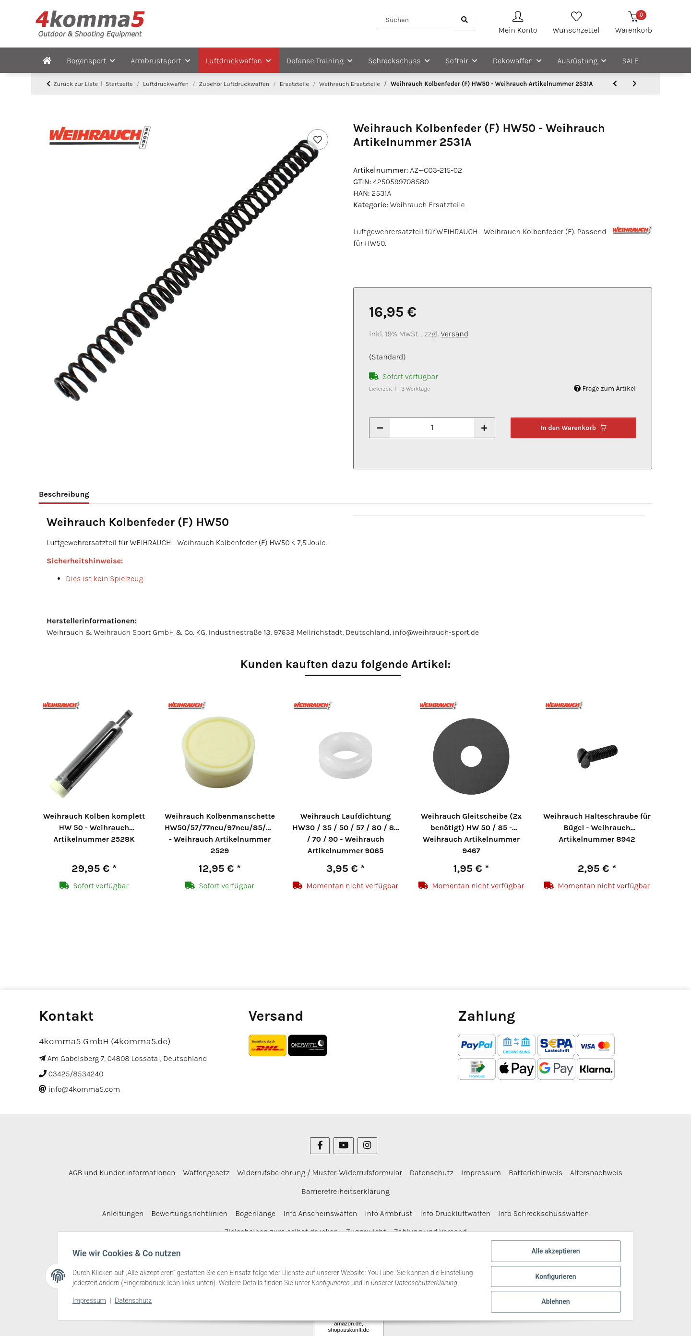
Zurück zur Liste (75, 83)
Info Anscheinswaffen (320, 1154)
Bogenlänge (255, 1154)
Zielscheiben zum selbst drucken (281, 1173)
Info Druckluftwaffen (455, 1154)
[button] (518, 24)
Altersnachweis (596, 1114)
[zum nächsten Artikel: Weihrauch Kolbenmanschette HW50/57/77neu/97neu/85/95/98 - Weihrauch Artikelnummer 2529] (634, 83)
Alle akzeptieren (554, 1252)
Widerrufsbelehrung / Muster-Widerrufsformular (319, 1114)
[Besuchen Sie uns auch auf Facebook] (320, 1087)
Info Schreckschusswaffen (543, 1154)
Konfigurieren (554, 1277)
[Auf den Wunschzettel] (317, 139)
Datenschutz (134, 1306)
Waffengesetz (206, 1114)
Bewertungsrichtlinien (189, 1154)
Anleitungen (123, 1154)
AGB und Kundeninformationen (122, 1114)
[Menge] (432, 428)
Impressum (90, 1306)
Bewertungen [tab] (129, 494)
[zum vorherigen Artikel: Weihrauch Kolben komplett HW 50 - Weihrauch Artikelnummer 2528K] (615, 83)
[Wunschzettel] (576, 24)
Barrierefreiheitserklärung (345, 1132)
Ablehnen (554, 1302)
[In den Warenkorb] (46, 116)
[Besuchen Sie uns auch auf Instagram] (367, 1087)
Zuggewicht (366, 1173)
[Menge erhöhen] (484, 428)
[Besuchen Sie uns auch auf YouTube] (343, 1087)
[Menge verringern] (380, 428)
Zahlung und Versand (430, 1173)
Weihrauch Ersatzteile (427, 204)
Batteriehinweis (535, 1114)
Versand (455, 333)
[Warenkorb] (634, 24)
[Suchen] (416, 20)
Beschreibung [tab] (64, 494)
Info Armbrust (388, 1154)
